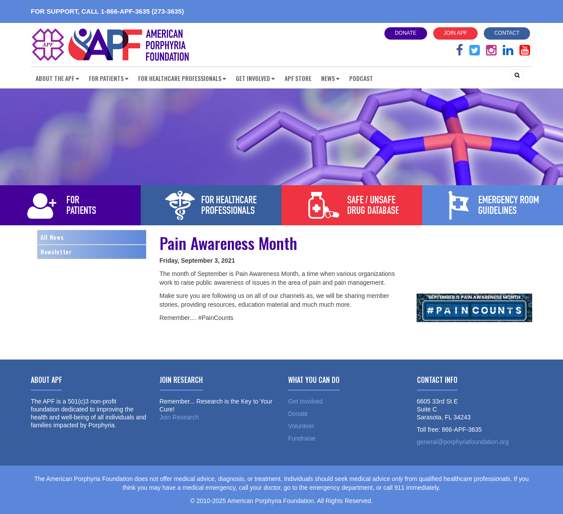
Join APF (455, 33)
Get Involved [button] (255, 78)
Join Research (179, 417)
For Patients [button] (108, 78)
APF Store (298, 78)
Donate (406, 33)
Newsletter (56, 251)
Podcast (361, 78)
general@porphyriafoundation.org (463, 441)
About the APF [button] (57, 78)
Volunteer (301, 426)
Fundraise (301, 438)
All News (51, 237)
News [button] (330, 78)
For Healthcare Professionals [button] (182, 78)
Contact (506, 33)
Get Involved (305, 401)
